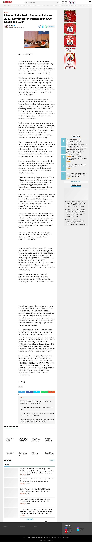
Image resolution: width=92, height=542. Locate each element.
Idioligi (52, 6)
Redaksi (37, 537)
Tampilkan (52, 460)
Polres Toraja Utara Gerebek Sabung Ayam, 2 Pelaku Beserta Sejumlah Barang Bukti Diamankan (77, 174)
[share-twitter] (43, 26)
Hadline (22, 6)
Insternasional (66, 6)
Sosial (7, 12)
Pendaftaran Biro (44, 537)
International (85, 6)
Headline (28, 6)
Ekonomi (11, 6)
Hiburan (35, 6)
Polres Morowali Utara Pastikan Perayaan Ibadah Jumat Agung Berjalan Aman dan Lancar (37, 482)
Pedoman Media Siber (54, 537)
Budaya (5, 6)
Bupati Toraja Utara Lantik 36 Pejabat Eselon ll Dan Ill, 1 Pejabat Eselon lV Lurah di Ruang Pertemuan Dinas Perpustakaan (76, 201)
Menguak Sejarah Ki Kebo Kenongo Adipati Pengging (77, 164)
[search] (41, 2)
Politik (35, 526)
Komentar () (51, 26)
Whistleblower (25, 537)
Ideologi (41, 6)
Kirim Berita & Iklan (65, 537)
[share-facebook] (39, 26)
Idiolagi (47, 6)
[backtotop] (46, 522)
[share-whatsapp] (46, 26)
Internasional (76, 6)
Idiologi (58, 6)
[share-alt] (21, 392)
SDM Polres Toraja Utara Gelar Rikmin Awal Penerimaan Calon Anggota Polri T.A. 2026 (37, 502)
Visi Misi (32, 537)
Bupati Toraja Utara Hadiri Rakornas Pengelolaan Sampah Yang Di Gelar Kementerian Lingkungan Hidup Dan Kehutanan (76, 219)
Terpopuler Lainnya (76, 179)
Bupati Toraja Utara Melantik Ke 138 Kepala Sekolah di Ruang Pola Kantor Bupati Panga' (36, 492)
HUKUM (17, 6)
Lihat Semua (30, 519)
